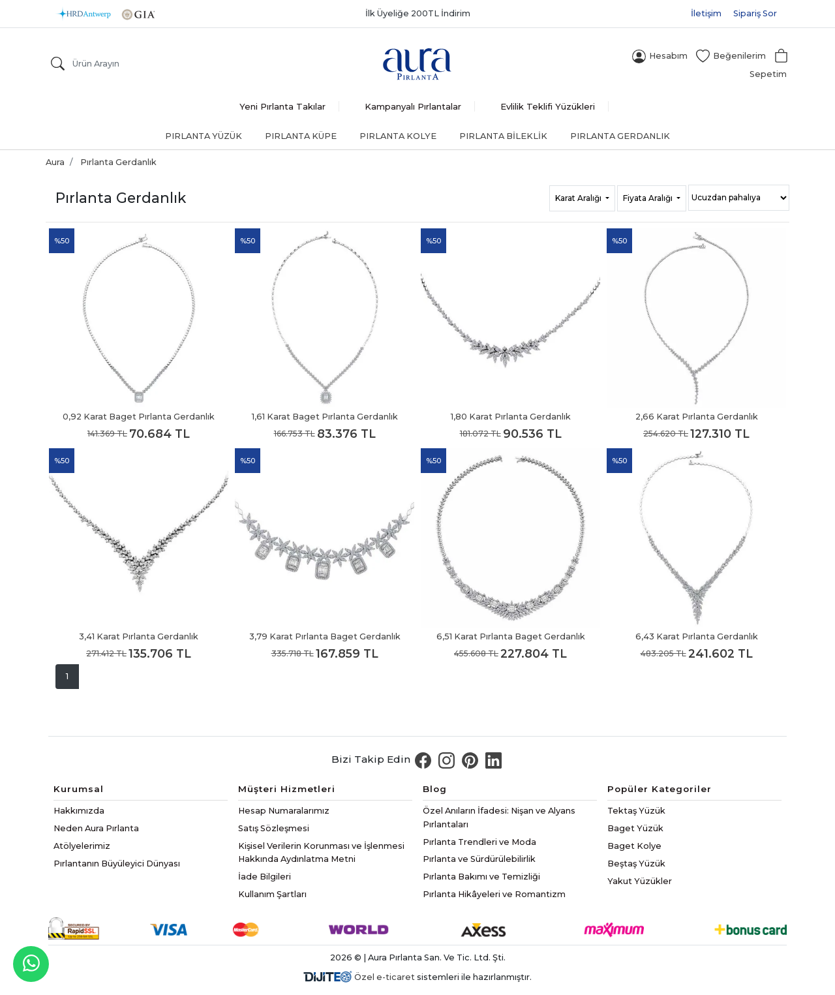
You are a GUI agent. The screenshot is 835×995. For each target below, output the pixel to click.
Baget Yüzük (635, 828)
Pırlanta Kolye (397, 136)
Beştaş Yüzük (636, 863)
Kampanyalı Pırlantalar (413, 106)
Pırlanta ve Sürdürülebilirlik (479, 859)
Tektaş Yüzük (636, 811)
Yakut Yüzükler (639, 881)
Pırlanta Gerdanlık (620, 136)
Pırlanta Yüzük (203, 136)
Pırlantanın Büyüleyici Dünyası (116, 863)
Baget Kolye (634, 846)
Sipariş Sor (755, 13)
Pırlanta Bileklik (503, 136)
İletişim (706, 13)
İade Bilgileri (264, 876)
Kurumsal (78, 789)
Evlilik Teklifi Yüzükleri (547, 106)
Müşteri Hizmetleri (286, 789)
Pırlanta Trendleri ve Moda (479, 842)
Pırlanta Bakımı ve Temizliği (481, 876)
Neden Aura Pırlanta (96, 828)
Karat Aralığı (579, 198)
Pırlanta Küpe (301, 136)
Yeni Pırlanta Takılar (282, 106)
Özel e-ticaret (384, 977)
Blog (435, 789)
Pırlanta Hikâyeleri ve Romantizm (494, 894)
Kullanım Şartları (272, 894)
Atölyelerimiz (81, 846)
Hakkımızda (78, 811)
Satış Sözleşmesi (273, 828)
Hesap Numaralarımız (283, 811)
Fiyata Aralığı (649, 198)
